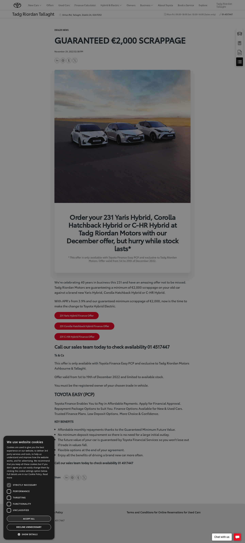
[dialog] (122, 271)
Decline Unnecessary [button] (29, 527)
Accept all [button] (29, 518)
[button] (29, 534)
